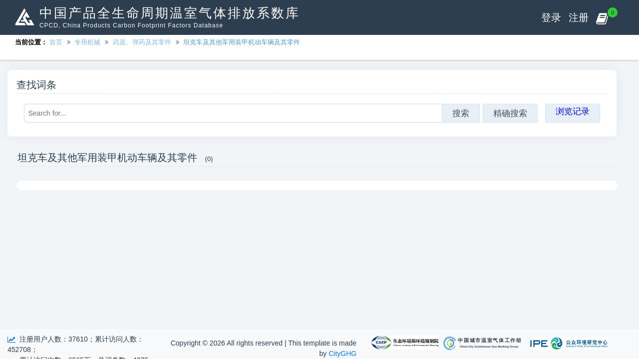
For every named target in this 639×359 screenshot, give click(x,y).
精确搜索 (510, 113)
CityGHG (342, 354)
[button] (602, 17)
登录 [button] (551, 17)
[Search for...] (233, 113)
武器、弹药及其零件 (142, 42)
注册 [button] (579, 17)
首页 (55, 42)
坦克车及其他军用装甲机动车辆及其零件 (241, 42)
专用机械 (87, 42)
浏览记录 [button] (573, 111)
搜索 (460, 113)
